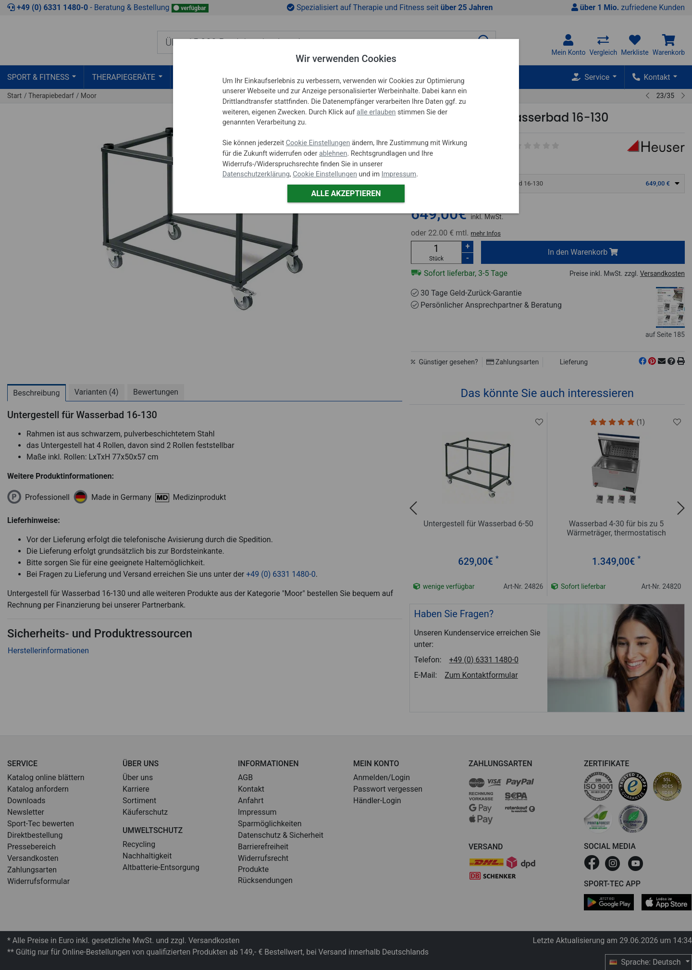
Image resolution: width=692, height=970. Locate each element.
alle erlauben (376, 112)
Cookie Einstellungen (318, 143)
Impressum (399, 174)
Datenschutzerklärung (256, 174)
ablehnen (333, 153)
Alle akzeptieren (346, 193)
